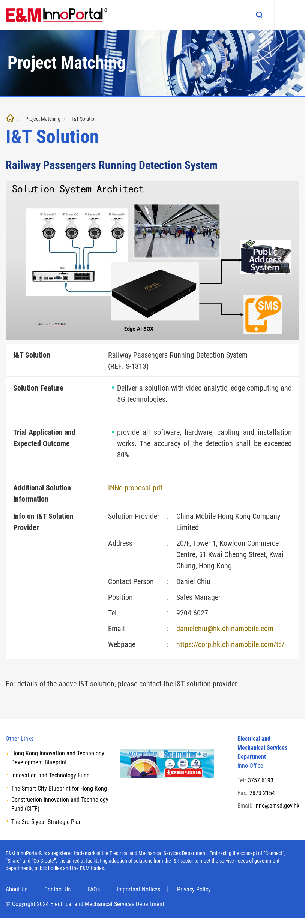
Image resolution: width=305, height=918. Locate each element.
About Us (16, 889)
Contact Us (57, 889)
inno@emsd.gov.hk (276, 805)
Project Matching (42, 119)
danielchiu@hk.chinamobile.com (224, 628)
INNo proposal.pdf (135, 487)
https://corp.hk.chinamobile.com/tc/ (230, 644)
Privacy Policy (194, 889)
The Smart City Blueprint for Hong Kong (59, 788)
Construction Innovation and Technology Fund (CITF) (59, 804)
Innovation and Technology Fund (50, 775)
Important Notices (138, 889)
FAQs (93, 889)
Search (259, 15)
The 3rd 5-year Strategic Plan (46, 821)
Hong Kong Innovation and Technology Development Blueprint (57, 758)
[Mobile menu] (290, 15)
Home (10, 118)
